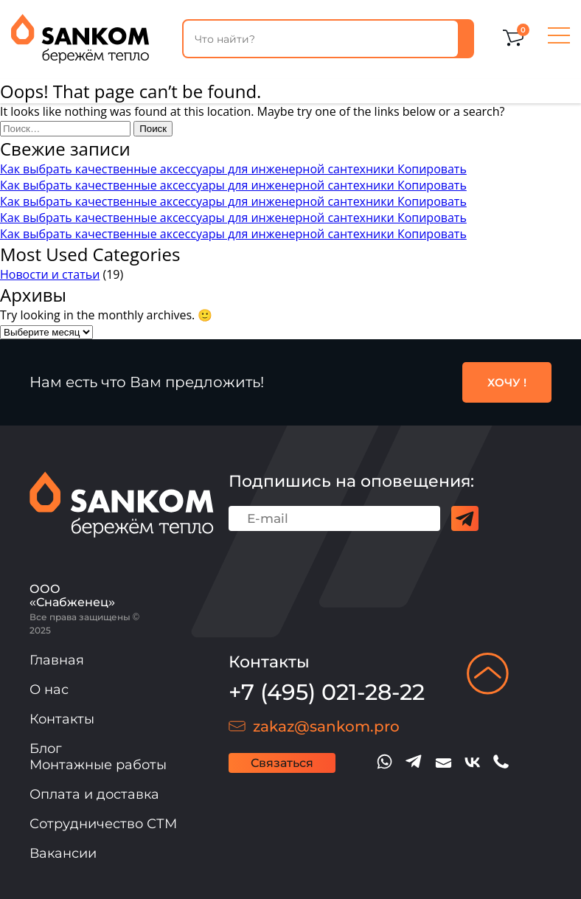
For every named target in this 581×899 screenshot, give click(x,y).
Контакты (61, 719)
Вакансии (63, 853)
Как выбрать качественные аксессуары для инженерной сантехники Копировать (233, 169)
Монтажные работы (98, 765)
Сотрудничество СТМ (103, 824)
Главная (56, 660)
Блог (45, 748)
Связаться (282, 763)
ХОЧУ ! (506, 382)
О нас (49, 689)
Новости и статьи (50, 274)
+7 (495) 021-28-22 (327, 692)
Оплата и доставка (94, 794)
